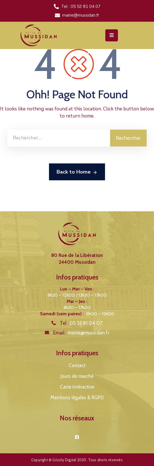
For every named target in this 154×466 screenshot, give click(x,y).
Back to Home (77, 172)
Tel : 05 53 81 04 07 (81, 6)
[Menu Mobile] (111, 35)
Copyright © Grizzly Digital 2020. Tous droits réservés (77, 460)
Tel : (81, 323)
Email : (81, 333)
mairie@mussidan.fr (80, 15)
